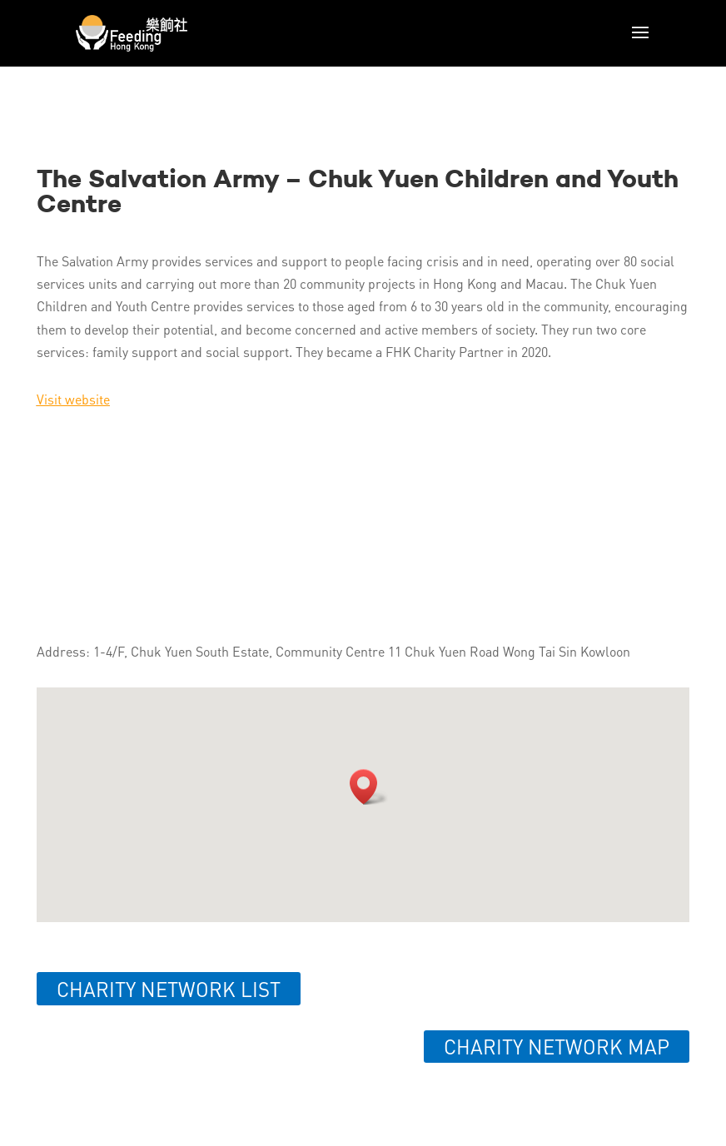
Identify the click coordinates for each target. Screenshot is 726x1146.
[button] (369, 787)
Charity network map (556, 1046)
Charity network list (169, 989)
